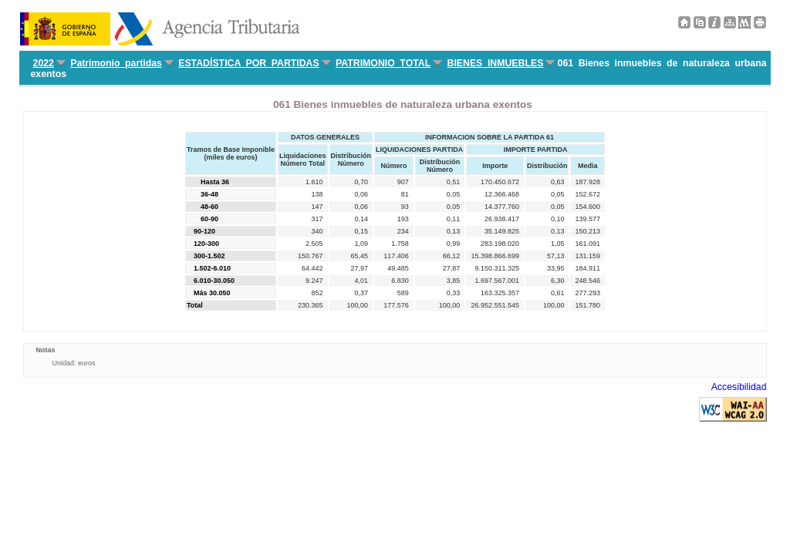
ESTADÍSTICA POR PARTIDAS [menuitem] (248, 63)
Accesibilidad (739, 387)
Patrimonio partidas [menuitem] (116, 63)
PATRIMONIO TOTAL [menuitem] (383, 63)
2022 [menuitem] (43, 63)
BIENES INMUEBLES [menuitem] (495, 63)
